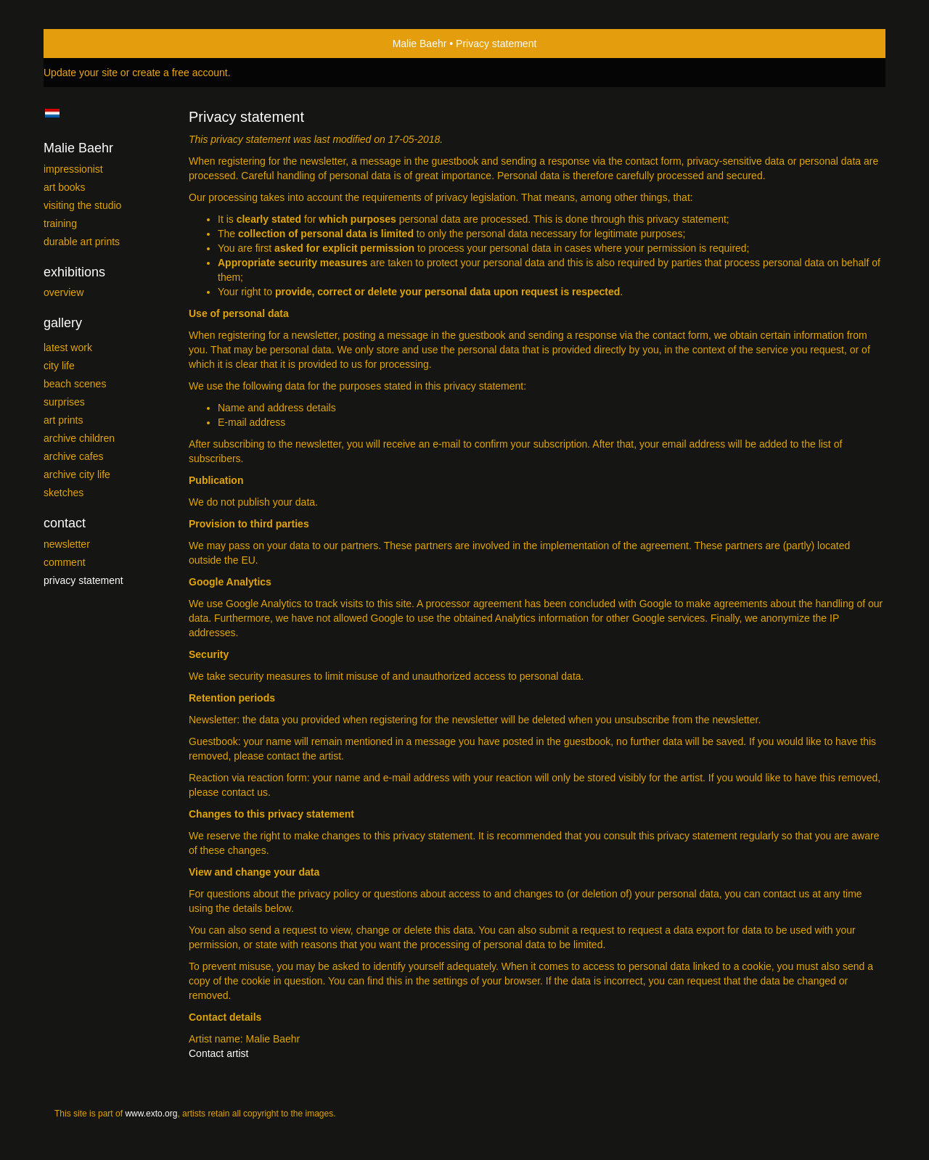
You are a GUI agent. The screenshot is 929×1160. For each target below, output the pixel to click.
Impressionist (73, 169)
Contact (65, 523)
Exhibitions (74, 272)
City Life (59, 365)
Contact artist (218, 1053)
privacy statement (83, 580)
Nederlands (52, 113)
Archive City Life (77, 474)
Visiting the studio (82, 205)
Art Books (65, 187)
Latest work (68, 347)
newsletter (67, 544)
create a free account (180, 72)
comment (65, 562)
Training (60, 223)
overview (63, 292)
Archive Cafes (73, 456)
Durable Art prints (82, 241)
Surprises (64, 402)
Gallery (63, 323)
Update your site (81, 72)
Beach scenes (75, 384)
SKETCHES (63, 492)
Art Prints (63, 420)
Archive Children (79, 438)
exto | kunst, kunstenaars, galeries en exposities (85, 43)
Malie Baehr (420, 43)
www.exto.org (151, 1113)
